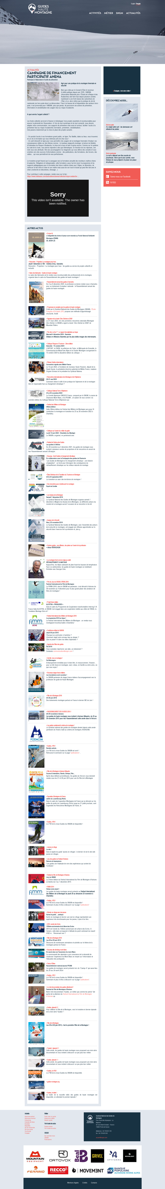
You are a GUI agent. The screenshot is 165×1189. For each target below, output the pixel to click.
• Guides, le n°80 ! (51, 1071)
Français (138, 4)
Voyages (27, 1133)
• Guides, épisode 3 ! (52, 1007)
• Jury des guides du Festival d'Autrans (57, 859)
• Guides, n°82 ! (50, 975)
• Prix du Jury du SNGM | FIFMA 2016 (57, 582)
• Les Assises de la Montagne (54, 495)
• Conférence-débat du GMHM (55, 630)
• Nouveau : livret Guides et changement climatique (60, 456)
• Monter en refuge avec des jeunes (56, 912)
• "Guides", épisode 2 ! (52, 1048)
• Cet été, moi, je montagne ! (54, 658)
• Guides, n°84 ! (50, 822)
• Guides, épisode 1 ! (52, 1060)
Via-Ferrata (28, 1131)
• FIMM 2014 (50, 887)
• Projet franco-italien (52, 602)
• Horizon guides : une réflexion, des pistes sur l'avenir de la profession (66, 545)
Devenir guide (48, 1120)
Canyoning (28, 1120)
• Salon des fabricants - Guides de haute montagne (42, 273)
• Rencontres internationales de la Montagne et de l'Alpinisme (63, 377)
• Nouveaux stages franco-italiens (55, 673)
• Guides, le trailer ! (51, 1093)
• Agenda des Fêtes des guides (54, 644)
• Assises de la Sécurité (52, 520)
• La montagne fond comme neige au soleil (58, 560)
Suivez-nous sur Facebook (120, 176)
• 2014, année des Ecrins (53, 924)
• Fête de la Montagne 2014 (54, 938)
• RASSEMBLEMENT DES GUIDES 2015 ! (58, 711)
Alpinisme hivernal (30, 1118)
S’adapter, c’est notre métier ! (122, 91)
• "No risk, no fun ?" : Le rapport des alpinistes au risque (62, 332)
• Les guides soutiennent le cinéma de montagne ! (60, 725)
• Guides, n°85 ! (50, 746)
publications (75, 753)
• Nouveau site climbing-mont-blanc (56, 950)
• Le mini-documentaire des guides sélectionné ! (59, 987)
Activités (95, 13)
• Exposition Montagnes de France (55, 796)
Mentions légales (73, 1183)
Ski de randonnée (111, 153)
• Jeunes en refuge (51, 847)
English (133, 4)
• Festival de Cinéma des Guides (55, 442)
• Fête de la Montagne (52, 1023)
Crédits (84, 1183)
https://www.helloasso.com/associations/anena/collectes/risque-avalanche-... (53, 176)
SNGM (119, 13)
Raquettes (27, 1126)
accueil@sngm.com (101, 1137)
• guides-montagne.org (52, 1082)
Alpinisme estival (29, 1116)
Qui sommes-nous (49, 1136)
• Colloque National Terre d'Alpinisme (56, 391)
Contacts (94, 1183)
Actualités (133, 13)
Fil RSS (113, 182)
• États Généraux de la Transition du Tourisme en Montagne (63, 475)
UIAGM (46, 1138)
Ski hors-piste (110, 125)
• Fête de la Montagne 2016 (54, 696)
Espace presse (48, 1126)
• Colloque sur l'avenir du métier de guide (58, 431)
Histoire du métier (49, 1118)
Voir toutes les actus (50, 1128)
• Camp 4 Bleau (50, 963)
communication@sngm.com (62, 651)
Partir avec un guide (50, 1116)
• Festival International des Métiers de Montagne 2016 (61, 616)
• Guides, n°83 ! (50, 900)
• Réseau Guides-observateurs (54, 362)
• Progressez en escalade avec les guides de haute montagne (63, 307)
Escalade (27, 1124)
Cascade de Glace (30, 1122)
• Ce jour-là (49, 233)
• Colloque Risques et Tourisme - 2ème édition (59, 344)
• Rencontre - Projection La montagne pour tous (42, 262)
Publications (48, 1139)
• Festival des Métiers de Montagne (56, 404)
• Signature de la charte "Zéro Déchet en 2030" (59, 319)
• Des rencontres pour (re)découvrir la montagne (60, 484)
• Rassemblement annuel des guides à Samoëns (60, 282)
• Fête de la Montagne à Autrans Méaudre (58, 771)
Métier (108, 13)
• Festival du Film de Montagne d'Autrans (57, 875)
